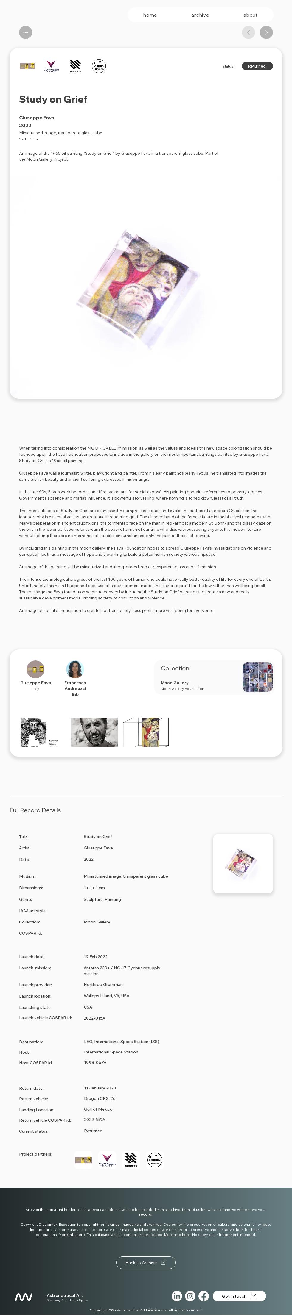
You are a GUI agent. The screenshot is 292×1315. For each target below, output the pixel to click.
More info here (72, 1234)
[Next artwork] (266, 32)
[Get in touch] (239, 1296)
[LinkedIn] (177, 1296)
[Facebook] (203, 1296)
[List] (25, 32)
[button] (42, 732)
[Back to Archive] (146, 1262)
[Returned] (257, 66)
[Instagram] (190, 1296)
